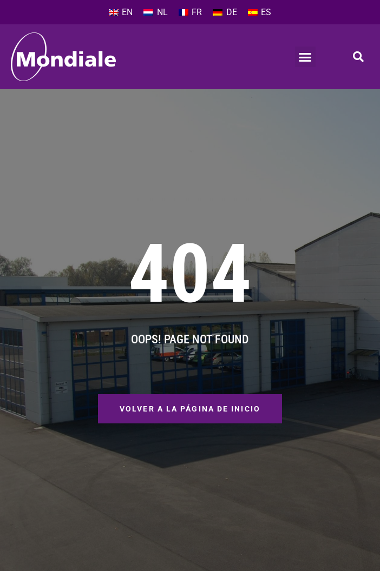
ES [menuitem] (266, 12)
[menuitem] (120, 12)
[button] (305, 57)
